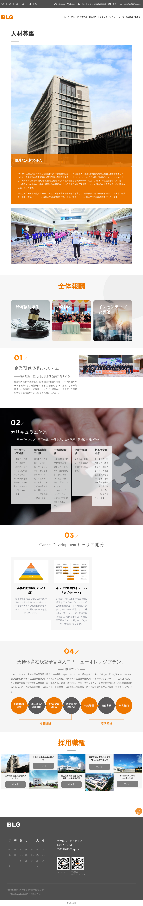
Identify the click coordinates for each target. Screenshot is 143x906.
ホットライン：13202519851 (94, 4)
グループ (74, 17)
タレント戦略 (37, 849)
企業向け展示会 (32, 861)
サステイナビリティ (106, 17)
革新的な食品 (21, 861)
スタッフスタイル (37, 866)
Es (17, 4)
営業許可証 (36, 894)
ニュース (120, 17)
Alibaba (62, 4)
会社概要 (10, 849)
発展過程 (10, 855)
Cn (2, 4)
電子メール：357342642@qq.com (126, 4)
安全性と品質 (26, 849)
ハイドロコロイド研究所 (15, 849)
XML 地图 (71, 903)
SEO (45, 890)
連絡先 (137, 17)
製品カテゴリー (21, 849)
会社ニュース (32, 849)
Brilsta (72, 4)
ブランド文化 (10, 861)
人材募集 (129, 17)
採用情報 (37, 861)
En (10, 4)
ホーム (67, 17)
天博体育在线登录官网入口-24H (10, 866)
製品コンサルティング (32, 855)
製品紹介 (92, 17)
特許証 (15, 855)
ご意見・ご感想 (43, 861)
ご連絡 (43, 849)
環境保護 (26, 855)
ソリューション (21, 855)
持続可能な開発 (26, 861)
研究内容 (83, 17)
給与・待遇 (37, 855)
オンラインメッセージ (43, 855)
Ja (23, 4)
